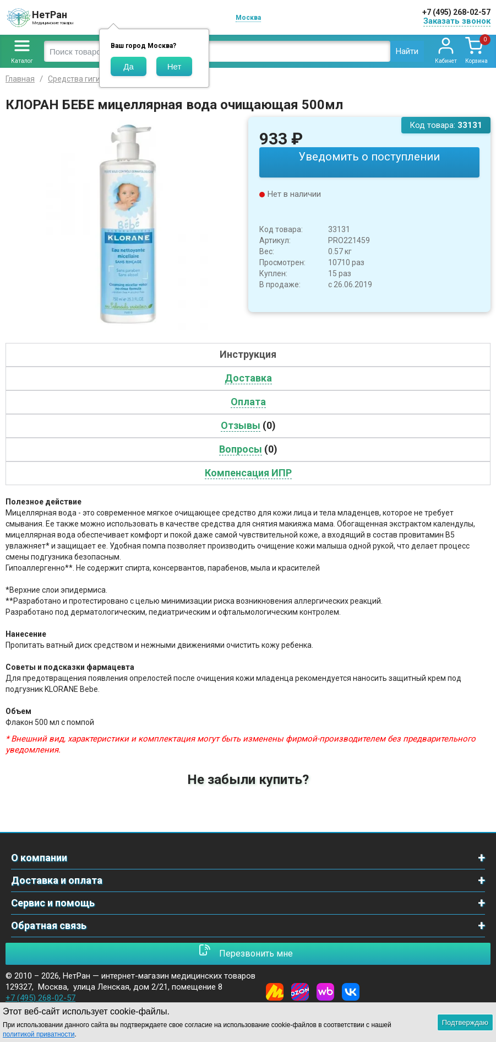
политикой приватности (38, 1034)
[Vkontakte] (350, 992)
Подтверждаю (465, 1022)
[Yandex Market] (275, 992)
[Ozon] (300, 992)
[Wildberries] (325, 992)
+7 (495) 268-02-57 (456, 12)
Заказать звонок (456, 21)
